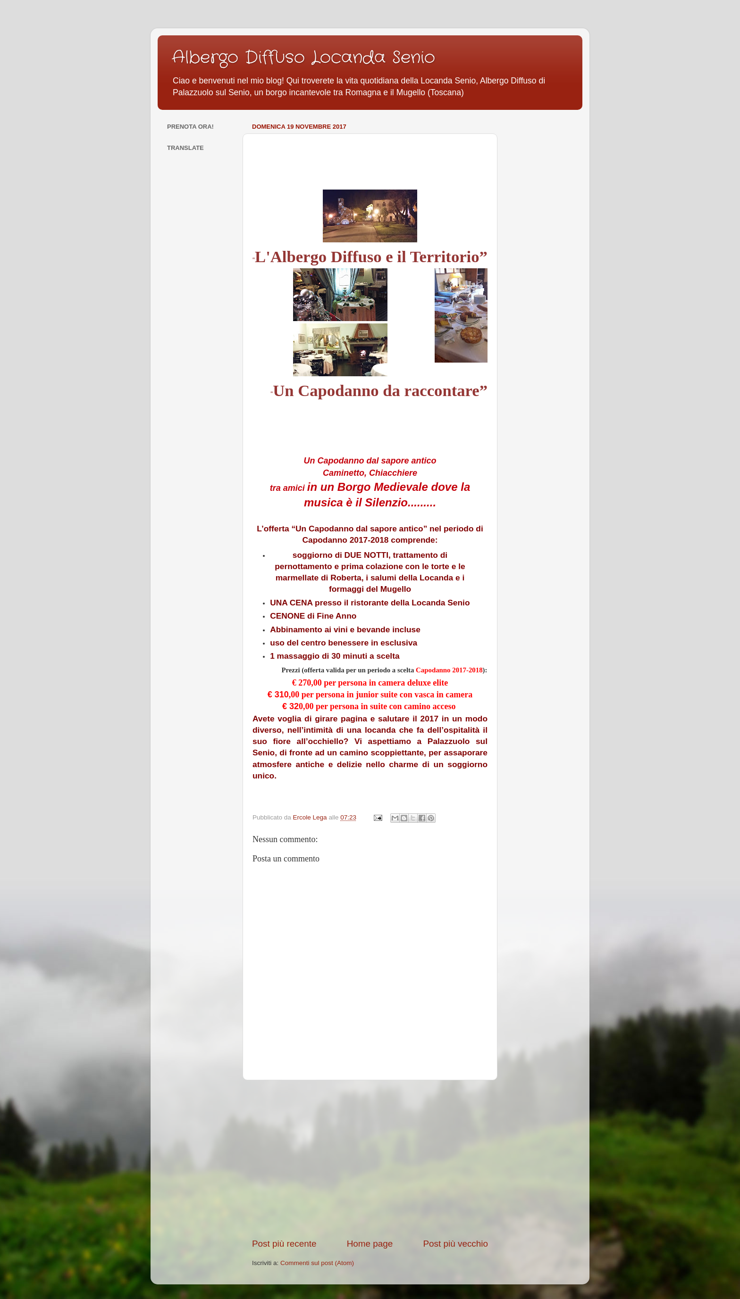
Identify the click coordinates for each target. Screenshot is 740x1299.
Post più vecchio (455, 1244)
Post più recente (284, 1244)
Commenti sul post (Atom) (317, 1262)
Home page (370, 1244)
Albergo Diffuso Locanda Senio (303, 58)
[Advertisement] (370, 1159)
